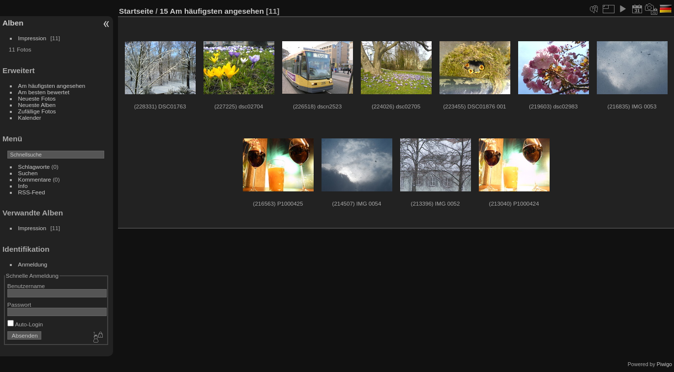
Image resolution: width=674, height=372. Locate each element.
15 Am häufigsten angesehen (212, 11)
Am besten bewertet (44, 92)
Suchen (28, 173)
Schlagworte (34, 166)
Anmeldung (33, 264)
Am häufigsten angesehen (52, 85)
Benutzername (26, 286)
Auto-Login (25, 324)
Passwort (19, 304)
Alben (13, 23)
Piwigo (664, 364)
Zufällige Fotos (37, 111)
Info (23, 186)
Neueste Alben (37, 105)
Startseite (136, 11)
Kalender (29, 117)
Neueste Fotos (37, 98)
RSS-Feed (31, 192)
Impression (32, 38)
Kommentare (34, 179)
